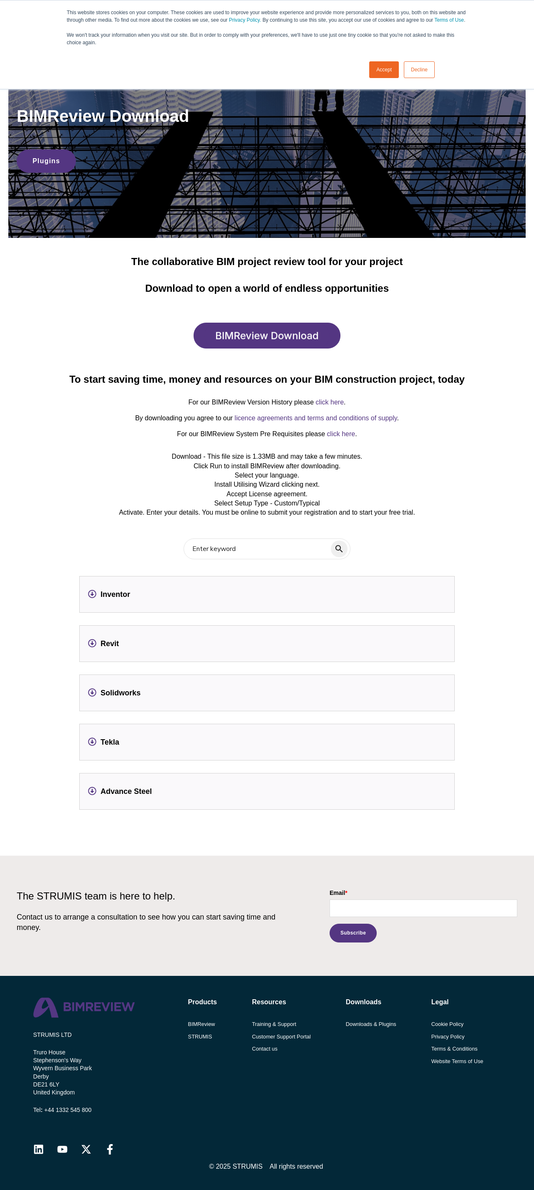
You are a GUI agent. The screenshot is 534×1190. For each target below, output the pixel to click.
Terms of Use (449, 20)
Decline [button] (419, 70)
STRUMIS (200, 1036)
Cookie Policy (447, 1024)
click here (329, 402)
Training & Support (274, 1024)
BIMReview (201, 1024)
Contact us (264, 1049)
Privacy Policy (448, 1036)
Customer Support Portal (281, 1036)
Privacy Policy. (245, 20)
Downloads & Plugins (371, 1024)
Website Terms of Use (457, 1061)
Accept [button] (384, 70)
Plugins (46, 160)
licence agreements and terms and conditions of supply (315, 418)
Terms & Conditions (454, 1049)
